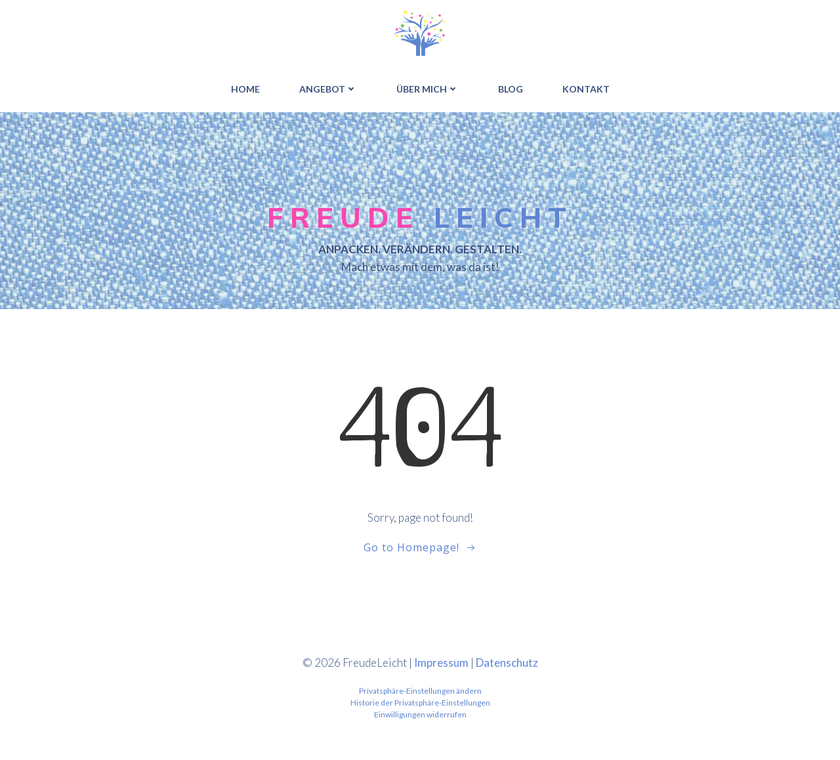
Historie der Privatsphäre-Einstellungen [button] (420, 702)
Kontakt (586, 89)
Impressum (441, 662)
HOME (245, 89)
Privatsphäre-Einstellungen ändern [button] (420, 691)
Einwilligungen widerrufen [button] (420, 714)
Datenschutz (507, 662)
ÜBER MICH (427, 89)
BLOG (510, 89)
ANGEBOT (328, 89)
